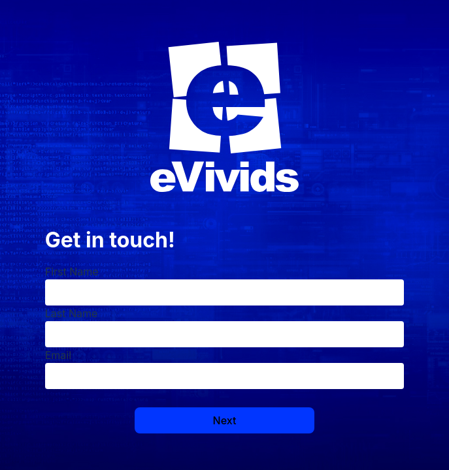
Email (58, 355)
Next (225, 420)
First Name (72, 271)
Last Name (71, 313)
